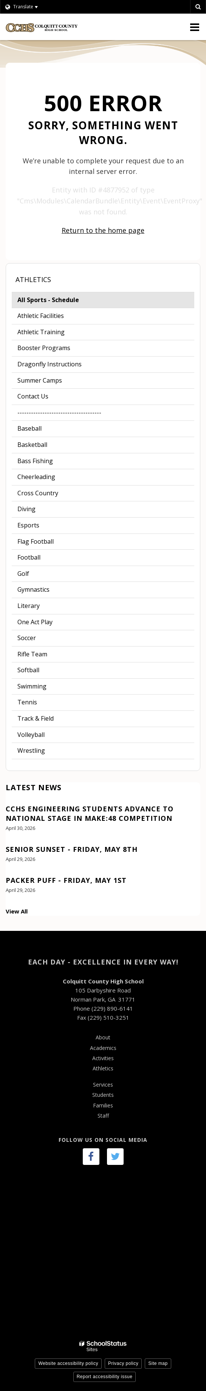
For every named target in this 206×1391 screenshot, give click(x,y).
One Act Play (35, 622)
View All (17, 911)
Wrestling (31, 750)
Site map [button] (157, 1363)
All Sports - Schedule (61, 301)
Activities (103, 1058)
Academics (103, 1047)
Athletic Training (41, 332)
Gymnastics (33, 589)
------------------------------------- (59, 412)
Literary (28, 606)
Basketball (32, 444)
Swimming (31, 686)
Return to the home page (103, 230)
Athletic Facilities (40, 316)
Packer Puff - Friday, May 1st (66, 880)
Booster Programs (43, 348)
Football (40, 559)
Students (103, 1094)
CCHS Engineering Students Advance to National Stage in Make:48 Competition (89, 813)
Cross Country (37, 493)
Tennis (27, 702)
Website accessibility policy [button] (68, 1363)
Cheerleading (36, 477)
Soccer (26, 638)
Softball (28, 670)
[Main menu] (194, 27)
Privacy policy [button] (123, 1363)
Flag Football (35, 541)
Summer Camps (39, 380)
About (103, 1037)
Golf (23, 573)
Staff (103, 1115)
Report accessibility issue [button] (105, 1376)
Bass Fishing (35, 461)
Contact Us (32, 396)
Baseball (29, 428)
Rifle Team (32, 654)
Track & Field (35, 718)
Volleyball (31, 734)
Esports (28, 525)
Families (103, 1105)
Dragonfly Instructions (49, 364)
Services (103, 1084)
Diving (26, 509)
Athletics (33, 279)
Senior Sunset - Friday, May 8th (72, 849)
